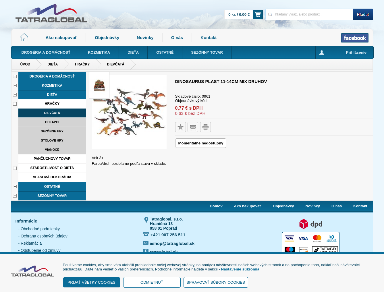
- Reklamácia (30, 243)
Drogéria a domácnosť (52, 76)
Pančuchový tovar (52, 159)
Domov (216, 206)
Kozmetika (52, 86)
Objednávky (107, 37)
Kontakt (208, 37)
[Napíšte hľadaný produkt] (309, 14)
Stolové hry (52, 140)
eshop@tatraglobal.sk (169, 243)
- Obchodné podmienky (39, 229)
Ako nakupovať (61, 37)
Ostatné (52, 187)
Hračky (82, 64)
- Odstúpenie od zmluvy (39, 250)
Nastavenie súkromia (240, 269)
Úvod (25, 64)
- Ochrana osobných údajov (42, 236)
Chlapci (52, 122)
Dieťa (52, 64)
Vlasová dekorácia (52, 177)
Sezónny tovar (52, 196)
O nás (177, 37)
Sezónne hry (52, 131)
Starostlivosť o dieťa (52, 168)
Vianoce (52, 149)
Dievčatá (115, 64)
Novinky (145, 37)
